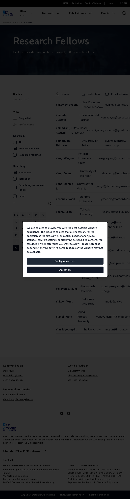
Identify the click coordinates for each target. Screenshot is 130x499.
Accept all (65, 269)
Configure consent (65, 261)
